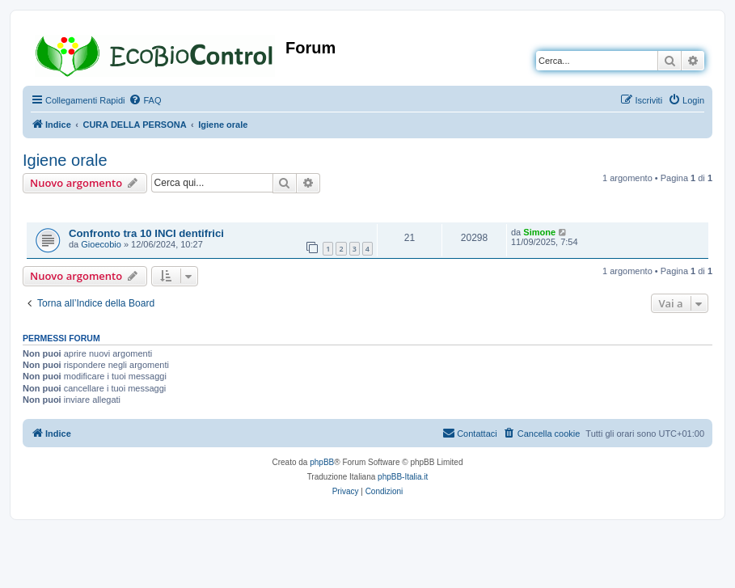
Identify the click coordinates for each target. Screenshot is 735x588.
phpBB (322, 462)
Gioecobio (101, 244)
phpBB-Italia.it (403, 476)
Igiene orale (65, 160)
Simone (539, 232)
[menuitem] (145, 100)
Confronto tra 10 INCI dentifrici (146, 233)
